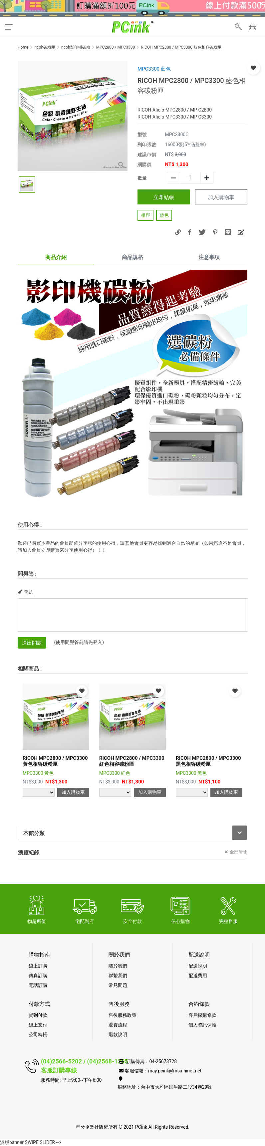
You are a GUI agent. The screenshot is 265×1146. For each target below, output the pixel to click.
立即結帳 (163, 197)
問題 (25, 592)
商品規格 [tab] (132, 257)
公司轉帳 (38, 1034)
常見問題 (118, 985)
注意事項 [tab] (209, 257)
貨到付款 (38, 1015)
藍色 (164, 215)
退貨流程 (118, 1024)
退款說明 (118, 1034)
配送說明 (197, 966)
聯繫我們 (118, 975)
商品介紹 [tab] (56, 257)
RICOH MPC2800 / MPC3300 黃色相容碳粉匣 (55, 761)
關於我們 (118, 966)
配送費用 (197, 975)
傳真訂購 (38, 975)
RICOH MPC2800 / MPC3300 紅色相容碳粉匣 (131, 761)
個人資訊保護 (202, 1024)
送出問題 (32, 643)
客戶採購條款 (202, 1015)
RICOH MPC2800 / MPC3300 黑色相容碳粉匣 (208, 761)
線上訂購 (38, 966)
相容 (145, 215)
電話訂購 (38, 985)
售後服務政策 (122, 1015)
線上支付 (38, 1024)
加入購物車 (221, 197)
